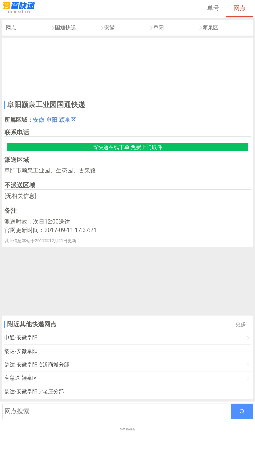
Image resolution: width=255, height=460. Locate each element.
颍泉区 (210, 28)
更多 (241, 324)
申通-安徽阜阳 (20, 338)
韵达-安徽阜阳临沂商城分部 (36, 365)
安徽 (109, 28)
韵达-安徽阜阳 (20, 351)
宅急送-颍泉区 (20, 378)
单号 (213, 8)
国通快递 (65, 28)
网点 (239, 8)
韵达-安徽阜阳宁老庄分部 (34, 391)
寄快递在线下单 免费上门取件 (128, 147)
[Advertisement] (127, 68)
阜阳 (158, 28)
